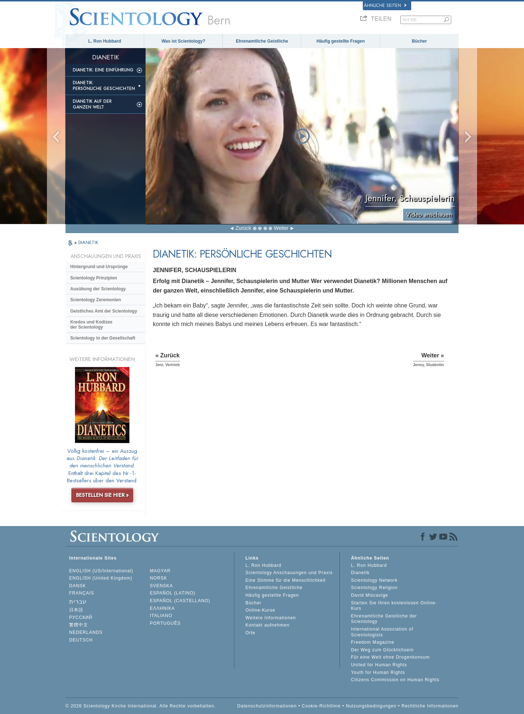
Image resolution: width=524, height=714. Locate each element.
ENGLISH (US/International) (101, 570)
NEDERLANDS (86, 632)
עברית (78, 602)
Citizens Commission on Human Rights (395, 679)
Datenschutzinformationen (267, 706)
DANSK (77, 585)
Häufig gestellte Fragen (341, 41)
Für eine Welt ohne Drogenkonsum (390, 657)
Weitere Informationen (270, 617)
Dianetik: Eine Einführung (103, 70)
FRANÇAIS (81, 593)
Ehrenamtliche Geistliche (262, 41)
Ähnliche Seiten (385, 5)
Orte (250, 632)
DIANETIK (88, 242)
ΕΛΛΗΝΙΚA (162, 608)
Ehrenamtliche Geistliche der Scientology (384, 618)
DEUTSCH (81, 640)
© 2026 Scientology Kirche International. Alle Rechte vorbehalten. (141, 706)
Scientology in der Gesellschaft (102, 338)
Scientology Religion (374, 587)
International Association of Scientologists (382, 632)
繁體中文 (78, 624)
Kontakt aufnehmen (267, 625)
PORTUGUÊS (165, 623)
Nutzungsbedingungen (371, 706)
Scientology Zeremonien (95, 299)
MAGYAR (160, 570)
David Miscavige (369, 595)
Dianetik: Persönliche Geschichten (104, 85)
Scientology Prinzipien (93, 277)
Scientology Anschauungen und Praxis (289, 572)
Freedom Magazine (372, 642)
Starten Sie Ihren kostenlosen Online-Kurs (394, 605)
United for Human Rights (379, 664)
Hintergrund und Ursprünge (99, 266)
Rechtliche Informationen (429, 706)
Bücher (419, 41)
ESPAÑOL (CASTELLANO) (180, 600)
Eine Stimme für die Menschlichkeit (285, 580)
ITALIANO (161, 615)
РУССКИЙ (80, 617)
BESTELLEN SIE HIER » (102, 495)
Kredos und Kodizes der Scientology (91, 324)
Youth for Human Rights (378, 672)
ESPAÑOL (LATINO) (172, 593)
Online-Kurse (260, 610)
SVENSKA (161, 585)
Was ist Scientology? (183, 41)
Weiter (281, 228)
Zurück (243, 228)
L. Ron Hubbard (104, 41)
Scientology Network (374, 580)
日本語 (76, 609)
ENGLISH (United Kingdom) (100, 578)
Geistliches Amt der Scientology (103, 311)
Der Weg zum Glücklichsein (382, 649)
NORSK (158, 578)
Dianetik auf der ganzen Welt (92, 104)
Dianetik (360, 572)
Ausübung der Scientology (98, 288)
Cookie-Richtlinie (321, 706)
